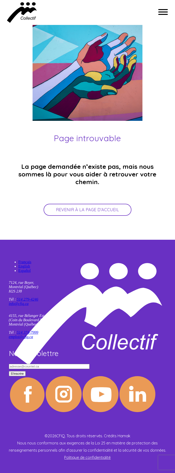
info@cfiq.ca (19, 304)
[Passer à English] (92, 266)
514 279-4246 (27, 299)
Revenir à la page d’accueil (87, 209)
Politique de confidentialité (87, 457)
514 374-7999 (27, 332)
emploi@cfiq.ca (21, 337)
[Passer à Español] (92, 271)
